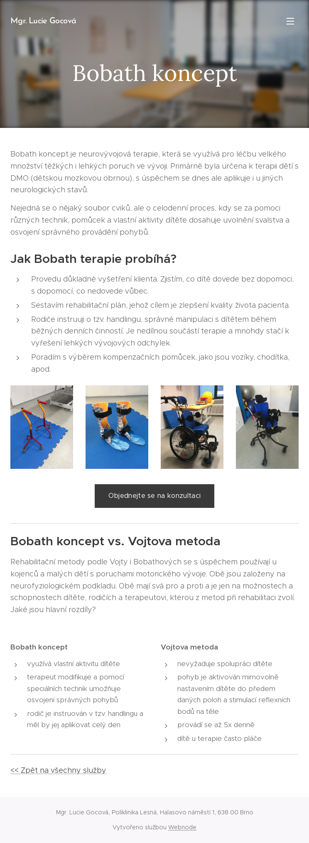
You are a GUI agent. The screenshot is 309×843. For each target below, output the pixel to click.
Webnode (182, 827)
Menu (290, 21)
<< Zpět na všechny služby (58, 770)
